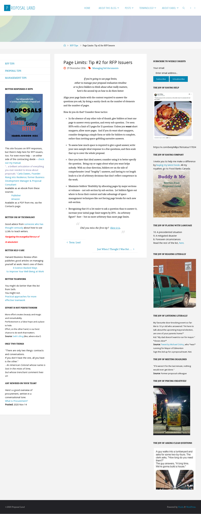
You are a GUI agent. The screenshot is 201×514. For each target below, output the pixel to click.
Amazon (15, 199)
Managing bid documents (105, 68)
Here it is (115, 227)
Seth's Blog (18, 336)
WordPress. (191, 507)
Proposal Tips (13, 70)
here (181, 242)
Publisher (16, 195)
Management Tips (16, 78)
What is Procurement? (16, 401)
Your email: (159, 67)
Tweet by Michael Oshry (172, 344)
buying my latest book (168, 164)
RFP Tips (74, 45)
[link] (183, 8)
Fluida (180, 507)
